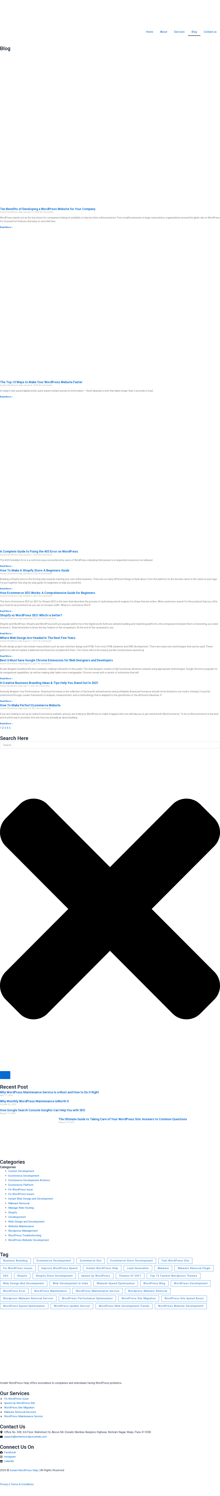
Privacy (4, 1484)
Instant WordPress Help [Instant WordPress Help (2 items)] (105, 1268)
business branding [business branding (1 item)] (16, 1260)
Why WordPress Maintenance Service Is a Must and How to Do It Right (49, 1092)
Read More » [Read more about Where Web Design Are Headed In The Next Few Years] (6, 656)
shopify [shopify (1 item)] (23, 1275)
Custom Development (21, 1171)
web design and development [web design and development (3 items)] (24, 1283)
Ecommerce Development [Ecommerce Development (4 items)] (55, 1260)
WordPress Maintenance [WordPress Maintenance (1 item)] (51, 1291)
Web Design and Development (26, 1221)
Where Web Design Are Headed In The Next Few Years (37, 638)
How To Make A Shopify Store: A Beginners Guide (34, 570)
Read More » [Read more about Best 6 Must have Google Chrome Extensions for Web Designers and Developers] (6, 678)
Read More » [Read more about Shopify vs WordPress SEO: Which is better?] (6, 633)
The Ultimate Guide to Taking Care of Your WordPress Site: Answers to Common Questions (122, 1119)
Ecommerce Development (23, 1175)
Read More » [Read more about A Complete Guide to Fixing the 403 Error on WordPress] (6, 566)
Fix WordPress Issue (21, 1189)
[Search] (5, 1075)
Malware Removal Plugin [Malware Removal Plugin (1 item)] (199, 1268)
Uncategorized (17, 1216)
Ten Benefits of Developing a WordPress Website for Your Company (47, 209)
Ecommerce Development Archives (29, 1180)
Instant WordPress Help (24, 1470)
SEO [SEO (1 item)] (6, 1275)
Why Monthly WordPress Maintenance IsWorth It (34, 1101)
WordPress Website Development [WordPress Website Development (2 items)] (184, 1306)
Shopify (13, 1212)
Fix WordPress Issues (21, 1193)
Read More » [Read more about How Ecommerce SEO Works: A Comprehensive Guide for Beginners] (6, 611)
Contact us (210, 31)
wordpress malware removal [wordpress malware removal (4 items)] (150, 1291)
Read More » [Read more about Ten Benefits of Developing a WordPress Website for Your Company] (6, 227)
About (163, 31)
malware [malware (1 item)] (167, 1268)
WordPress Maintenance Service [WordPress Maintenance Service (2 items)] (99, 1291)
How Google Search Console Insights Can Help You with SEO (42, 1110)
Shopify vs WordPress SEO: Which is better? (31, 615)
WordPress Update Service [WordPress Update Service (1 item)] (73, 1306)
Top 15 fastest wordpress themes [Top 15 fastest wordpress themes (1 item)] (178, 1275)
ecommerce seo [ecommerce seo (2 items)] (92, 1260)
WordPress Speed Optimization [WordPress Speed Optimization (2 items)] (24, 1306)
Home (149, 31)
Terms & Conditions (23, 1484)
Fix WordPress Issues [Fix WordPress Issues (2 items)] (18, 1268)
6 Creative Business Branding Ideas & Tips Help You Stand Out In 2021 (49, 683)
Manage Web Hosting (21, 1207)
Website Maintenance (21, 1225)
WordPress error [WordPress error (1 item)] (14, 1291)
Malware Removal (19, 1203)
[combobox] (110, 745)
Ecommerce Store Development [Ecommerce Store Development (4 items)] (133, 1260)
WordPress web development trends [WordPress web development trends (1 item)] (126, 1306)
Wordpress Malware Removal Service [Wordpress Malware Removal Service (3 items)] (28, 1299)
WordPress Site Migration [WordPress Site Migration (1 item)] (142, 1299)
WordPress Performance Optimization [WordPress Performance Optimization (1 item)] (89, 1299)
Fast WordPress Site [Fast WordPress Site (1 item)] (178, 1260)
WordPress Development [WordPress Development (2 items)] (195, 1283)
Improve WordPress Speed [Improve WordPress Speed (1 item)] (61, 1268)
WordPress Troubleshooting (25, 1234)
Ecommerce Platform (21, 1184)
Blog (194, 31)
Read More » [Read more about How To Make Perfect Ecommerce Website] (6, 723)
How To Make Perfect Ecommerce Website (30, 705)
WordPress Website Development (29, 1239)
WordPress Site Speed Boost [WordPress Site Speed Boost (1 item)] (188, 1299)
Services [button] (179, 31)
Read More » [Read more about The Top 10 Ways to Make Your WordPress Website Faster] (6, 397)
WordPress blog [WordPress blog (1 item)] (158, 1283)
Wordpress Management (23, 1230)
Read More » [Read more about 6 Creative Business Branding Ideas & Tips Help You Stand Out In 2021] (6, 701)
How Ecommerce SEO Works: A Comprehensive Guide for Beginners (47, 593)
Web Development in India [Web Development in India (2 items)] (72, 1283)
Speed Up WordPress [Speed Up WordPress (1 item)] (98, 1275)
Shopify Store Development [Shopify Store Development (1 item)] (56, 1275)
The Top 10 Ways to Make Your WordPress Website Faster (41, 382)
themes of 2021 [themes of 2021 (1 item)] (133, 1275)
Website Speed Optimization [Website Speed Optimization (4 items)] (118, 1283)
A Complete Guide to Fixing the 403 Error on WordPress (39, 551)
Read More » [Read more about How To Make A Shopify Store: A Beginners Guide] (6, 589)
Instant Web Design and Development (31, 1198)
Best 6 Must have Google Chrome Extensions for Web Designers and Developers (56, 660)
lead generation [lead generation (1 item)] (141, 1268)
